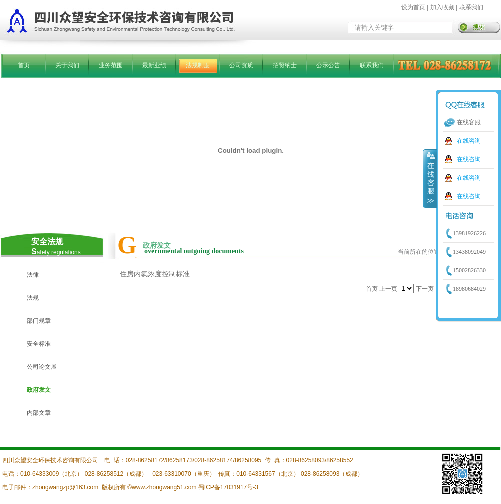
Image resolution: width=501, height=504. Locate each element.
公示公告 (328, 65)
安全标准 (39, 343)
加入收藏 (442, 7)
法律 (33, 274)
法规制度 (198, 65)
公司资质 (241, 65)
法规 (33, 297)
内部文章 (39, 412)
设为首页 (413, 7)
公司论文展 (42, 366)
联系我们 (471, 7)
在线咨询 (469, 140)
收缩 (430, 178)
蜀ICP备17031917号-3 (228, 487)
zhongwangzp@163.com (65, 487)
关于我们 (67, 65)
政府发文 (39, 389)
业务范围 (111, 65)
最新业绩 (154, 65)
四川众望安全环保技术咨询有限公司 (50, 460)
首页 (24, 65)
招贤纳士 (285, 65)
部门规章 (39, 320)
